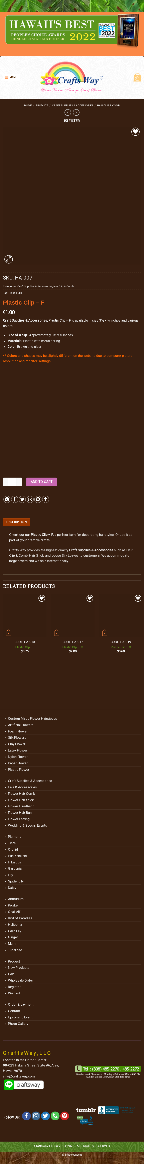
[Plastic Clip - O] (121, 616)
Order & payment (20, 1005)
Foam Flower (18, 731)
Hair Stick (36, 556)
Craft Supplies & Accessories (72, 105)
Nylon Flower (18, 757)
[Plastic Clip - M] (73, 616)
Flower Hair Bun (20, 813)
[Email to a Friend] (30, 499)
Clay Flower (16, 744)
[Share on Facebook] (14, 499)
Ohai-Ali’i (14, 912)
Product (42, 105)
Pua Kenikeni (17, 856)
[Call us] (55, 1116)
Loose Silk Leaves (65, 556)
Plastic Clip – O (121, 647)
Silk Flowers (17, 738)
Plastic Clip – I (24, 647)
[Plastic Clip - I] (24, 616)
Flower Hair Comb (21, 794)
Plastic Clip (15, 292)
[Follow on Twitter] (45, 1116)
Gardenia (15, 869)
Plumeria (14, 837)
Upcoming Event (20, 1017)
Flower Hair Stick (21, 800)
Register (14, 987)
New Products (18, 968)
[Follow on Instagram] (36, 1116)
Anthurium (16, 899)
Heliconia (15, 925)
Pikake (13, 905)
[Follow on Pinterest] (64, 1116)
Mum (12, 944)
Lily (10, 875)
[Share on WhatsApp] (6, 499)
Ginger (13, 937)
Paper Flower (18, 763)
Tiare (12, 843)
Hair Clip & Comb (108, 105)
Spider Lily (16, 881)
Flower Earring (19, 819)
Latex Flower (17, 751)
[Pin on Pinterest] (37, 499)
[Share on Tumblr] (45, 499)
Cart (11, 974)
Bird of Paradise (20, 918)
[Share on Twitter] (22, 499)
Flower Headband (21, 806)
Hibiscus (14, 862)
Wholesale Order (20, 981)
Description (16, 522)
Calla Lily (14, 931)
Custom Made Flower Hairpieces (32, 719)
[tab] (16, 522)
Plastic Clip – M (72, 647)
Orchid (13, 850)
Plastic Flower (18, 770)
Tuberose (15, 950)
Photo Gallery (18, 1024)
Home (28, 105)
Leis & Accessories (22, 787)
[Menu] (12, 77)
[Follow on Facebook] (26, 1116)
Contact (14, 1011)
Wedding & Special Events (27, 826)
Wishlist (14, 993)
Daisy (12, 888)
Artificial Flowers (20, 725)
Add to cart (42, 482)
